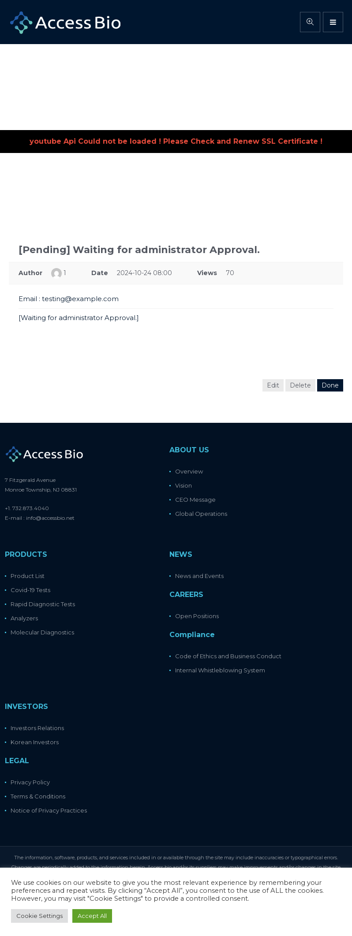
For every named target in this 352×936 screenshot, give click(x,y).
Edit (273, 385)
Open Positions (197, 615)
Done (330, 385)
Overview (189, 471)
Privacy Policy (30, 782)
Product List (28, 575)
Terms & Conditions (38, 796)
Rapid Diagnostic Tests (43, 604)
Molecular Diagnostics (42, 632)
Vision (183, 485)
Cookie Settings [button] (39, 915)
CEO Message (195, 499)
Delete (300, 385)
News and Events (199, 575)
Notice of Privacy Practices (49, 810)
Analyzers (24, 618)
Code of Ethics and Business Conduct (228, 656)
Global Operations (201, 513)
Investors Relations (37, 727)
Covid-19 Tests (30, 589)
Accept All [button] (92, 915)
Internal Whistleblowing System (220, 670)
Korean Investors (35, 742)
